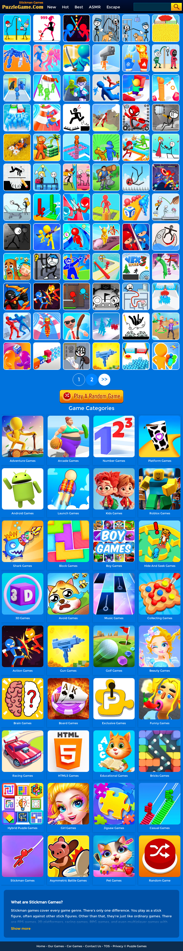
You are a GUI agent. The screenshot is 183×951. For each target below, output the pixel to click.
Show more (20, 928)
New (51, 7)
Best (79, 7)
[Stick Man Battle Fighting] (47, 284)
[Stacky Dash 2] (76, 135)
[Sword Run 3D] (76, 46)
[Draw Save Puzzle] (165, 225)
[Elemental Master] (136, 46)
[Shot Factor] (47, 344)
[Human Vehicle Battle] (17, 46)
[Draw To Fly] (165, 195)
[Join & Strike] (47, 225)
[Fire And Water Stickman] (76, 284)
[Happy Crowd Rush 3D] (47, 105)
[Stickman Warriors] (47, 255)
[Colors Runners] (165, 344)
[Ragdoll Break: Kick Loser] (136, 165)
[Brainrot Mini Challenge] (17, 255)
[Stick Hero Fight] (165, 165)
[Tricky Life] (17, 195)
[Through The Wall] (165, 135)
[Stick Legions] (47, 16)
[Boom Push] (76, 195)
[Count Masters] (165, 16)
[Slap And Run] (47, 46)
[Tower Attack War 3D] (136, 225)
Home (40, 946)
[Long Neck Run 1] (165, 255)
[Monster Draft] (17, 76)
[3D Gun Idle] (106, 344)
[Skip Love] (76, 165)
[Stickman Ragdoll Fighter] (17, 314)
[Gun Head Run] (106, 46)
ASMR (95, 7)
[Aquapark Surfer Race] (47, 314)
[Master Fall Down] (106, 76)
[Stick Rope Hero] (136, 105)
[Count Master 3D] (165, 284)
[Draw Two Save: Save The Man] (17, 165)
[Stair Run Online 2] (136, 76)
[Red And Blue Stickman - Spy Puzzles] (76, 255)
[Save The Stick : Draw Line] (136, 314)
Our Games (56, 946)
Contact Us (93, 946)
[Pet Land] (106, 225)
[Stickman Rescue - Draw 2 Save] (76, 105)
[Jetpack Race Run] (106, 105)
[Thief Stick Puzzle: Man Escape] (165, 46)
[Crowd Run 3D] (136, 344)
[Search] (152, 7)
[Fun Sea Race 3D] (106, 255)
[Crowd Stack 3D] (106, 314)
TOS (107, 946)
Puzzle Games (137, 946)
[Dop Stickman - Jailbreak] (165, 105)
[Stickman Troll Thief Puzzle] (47, 165)
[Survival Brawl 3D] (136, 135)
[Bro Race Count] (17, 105)
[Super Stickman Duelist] (76, 16)
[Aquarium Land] (47, 135)
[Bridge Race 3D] (47, 195)
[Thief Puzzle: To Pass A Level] (136, 16)
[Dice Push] (136, 195)
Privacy (118, 946)
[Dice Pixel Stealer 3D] (17, 344)
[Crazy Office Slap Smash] (76, 314)
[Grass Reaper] (17, 135)
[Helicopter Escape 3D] (76, 76)
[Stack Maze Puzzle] (106, 195)
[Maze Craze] (136, 284)
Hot (65, 7)
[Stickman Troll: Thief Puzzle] (106, 16)
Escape (113, 7)
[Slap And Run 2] (106, 135)
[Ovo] (106, 284)
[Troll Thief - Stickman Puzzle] (17, 16)
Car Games (74, 946)
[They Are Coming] (47, 76)
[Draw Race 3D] (76, 225)
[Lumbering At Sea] (106, 165)
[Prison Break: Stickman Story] (17, 225)
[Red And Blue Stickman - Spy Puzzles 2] (17, 284)
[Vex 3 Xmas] (136, 255)
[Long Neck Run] (165, 76)
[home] (22, 7)
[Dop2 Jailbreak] (76, 344)
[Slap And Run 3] (165, 314)
